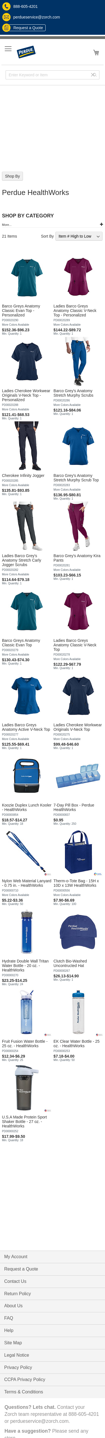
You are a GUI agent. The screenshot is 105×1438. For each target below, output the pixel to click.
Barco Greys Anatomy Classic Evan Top (21, 642)
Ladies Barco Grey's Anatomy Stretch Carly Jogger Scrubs (21, 560)
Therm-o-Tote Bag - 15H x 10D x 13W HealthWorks (76, 883)
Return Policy (17, 1293)
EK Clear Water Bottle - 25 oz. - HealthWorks (76, 1043)
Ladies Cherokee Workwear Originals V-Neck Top (77, 727)
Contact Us (15, 1281)
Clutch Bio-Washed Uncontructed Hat (70, 963)
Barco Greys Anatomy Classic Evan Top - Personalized (21, 310)
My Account (15, 1256)
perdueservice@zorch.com (31, 17)
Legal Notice (16, 1355)
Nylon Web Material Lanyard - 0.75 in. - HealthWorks (26, 883)
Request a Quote (24, 27)
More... (6, 224)
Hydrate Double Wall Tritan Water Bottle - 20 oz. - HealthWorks (25, 965)
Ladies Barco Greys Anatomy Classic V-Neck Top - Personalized (74, 310)
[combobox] (52, 74)
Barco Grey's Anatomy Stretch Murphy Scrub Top (76, 477)
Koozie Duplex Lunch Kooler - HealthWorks (27, 807)
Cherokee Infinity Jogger (23, 475)
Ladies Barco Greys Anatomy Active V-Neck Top (26, 727)
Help (8, 1330)
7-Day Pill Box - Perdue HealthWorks (73, 807)
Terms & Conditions (23, 1391)
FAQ (8, 1318)
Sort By (47, 236)
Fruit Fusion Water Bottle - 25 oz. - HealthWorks (25, 1043)
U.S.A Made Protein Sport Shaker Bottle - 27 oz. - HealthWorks (24, 1121)
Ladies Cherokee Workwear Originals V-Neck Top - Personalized (26, 395)
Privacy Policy (18, 1367)
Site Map (13, 1342)
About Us (13, 1305)
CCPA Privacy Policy (24, 1379)
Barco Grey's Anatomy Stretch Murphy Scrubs (73, 393)
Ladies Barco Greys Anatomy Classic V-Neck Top (74, 645)
